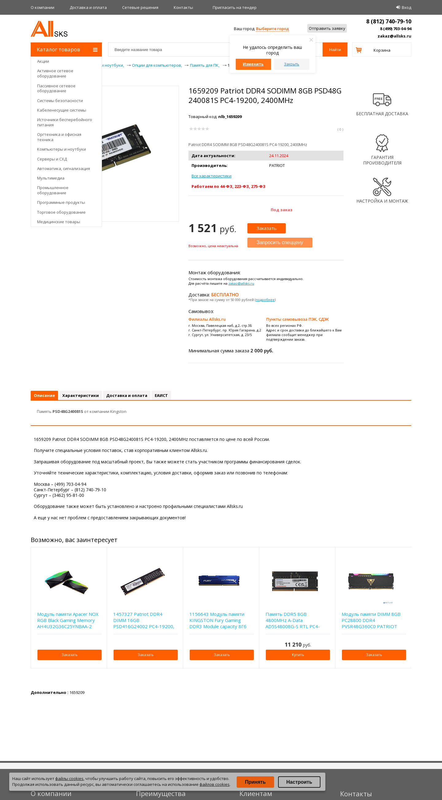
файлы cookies (69, 778)
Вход (406, 7)
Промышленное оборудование (52, 190)
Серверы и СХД (52, 159)
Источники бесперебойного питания (64, 122)
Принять (255, 782)
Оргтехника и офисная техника (59, 137)
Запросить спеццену (280, 242)
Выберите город (272, 28)
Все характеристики (211, 176)
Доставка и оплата (88, 7)
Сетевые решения (140, 7)
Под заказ (282, 209)
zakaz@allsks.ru (394, 36)
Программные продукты (61, 202)
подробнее (265, 299)
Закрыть (291, 64)
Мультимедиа (50, 178)
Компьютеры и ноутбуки (61, 149)
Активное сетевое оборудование (55, 73)
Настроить (299, 782)
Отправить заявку (327, 28)
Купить (298, 654)
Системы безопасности (60, 100)
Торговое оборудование (61, 212)
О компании (42, 7)
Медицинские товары (58, 221)
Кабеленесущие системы (61, 110)
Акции (43, 61)
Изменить (253, 64)
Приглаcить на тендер (235, 7)
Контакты (183, 7)
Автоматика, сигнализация (63, 168)
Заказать (267, 228)
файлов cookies (215, 784)
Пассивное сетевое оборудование (56, 88)
